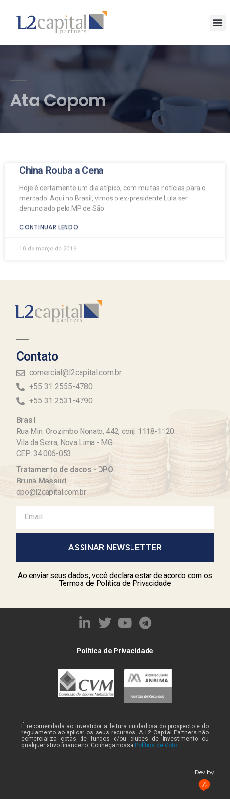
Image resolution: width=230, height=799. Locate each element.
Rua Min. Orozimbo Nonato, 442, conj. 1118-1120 (95, 431)
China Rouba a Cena (61, 156)
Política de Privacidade (115, 651)
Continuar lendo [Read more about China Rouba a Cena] (49, 213)
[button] (218, 23)
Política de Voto (156, 745)
